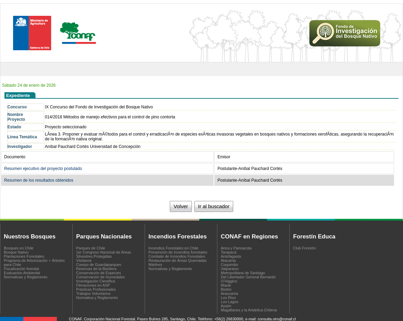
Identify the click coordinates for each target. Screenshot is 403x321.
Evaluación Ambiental (22, 273)
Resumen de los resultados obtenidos (38, 180)
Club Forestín (304, 248)
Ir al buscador (213, 206)
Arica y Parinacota (236, 248)
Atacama (228, 260)
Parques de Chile (90, 248)
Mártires (155, 265)
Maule (226, 285)
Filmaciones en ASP (93, 285)
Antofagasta (231, 256)
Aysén (226, 306)
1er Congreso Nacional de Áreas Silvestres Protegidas (103, 254)
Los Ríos (228, 298)
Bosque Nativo (16, 252)
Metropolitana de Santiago (243, 273)
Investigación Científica (95, 281)
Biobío (226, 289)
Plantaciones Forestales (24, 256)
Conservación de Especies (98, 273)
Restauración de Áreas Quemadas (177, 260)
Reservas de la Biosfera (96, 269)
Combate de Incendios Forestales (176, 256)
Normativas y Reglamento (26, 277)
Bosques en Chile (18, 248)
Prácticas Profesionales (96, 289)
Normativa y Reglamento (97, 298)
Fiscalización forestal (21, 269)
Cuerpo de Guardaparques (98, 265)
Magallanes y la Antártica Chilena (249, 310)
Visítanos (84, 260)
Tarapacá (228, 252)
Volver (181, 206)
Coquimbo (229, 265)
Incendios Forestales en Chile (173, 248)
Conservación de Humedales (100, 277)
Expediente (18, 95)
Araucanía (229, 293)
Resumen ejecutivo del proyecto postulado (43, 168)
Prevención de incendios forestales (177, 252)
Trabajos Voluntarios (93, 293)
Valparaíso (230, 269)
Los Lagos (229, 302)
